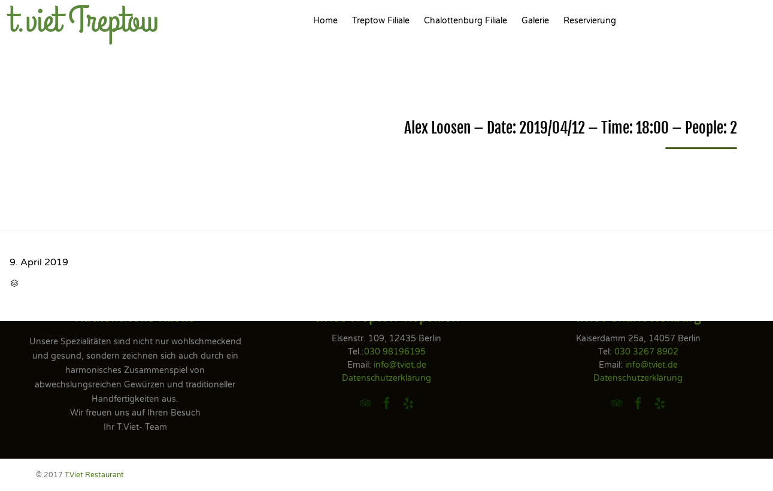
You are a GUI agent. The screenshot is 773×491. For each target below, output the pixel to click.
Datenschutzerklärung (386, 378)
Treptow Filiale (381, 21)
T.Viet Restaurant (94, 475)
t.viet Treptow (84, 21)
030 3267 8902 (646, 352)
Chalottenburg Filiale (465, 21)
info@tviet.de (400, 365)
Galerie (535, 21)
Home (325, 21)
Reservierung (589, 21)
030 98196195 (395, 352)
